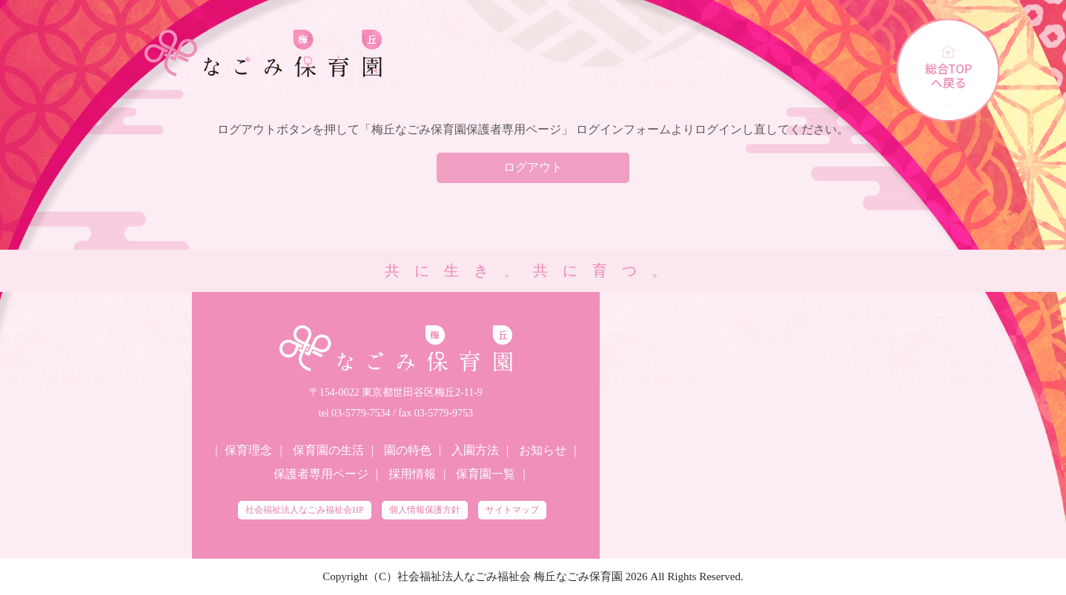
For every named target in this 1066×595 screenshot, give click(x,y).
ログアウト (533, 167)
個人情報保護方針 (424, 510)
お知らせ (542, 450)
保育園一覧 (485, 474)
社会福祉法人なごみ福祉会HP (304, 510)
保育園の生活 (328, 450)
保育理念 (248, 450)
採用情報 (412, 474)
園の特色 (407, 450)
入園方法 (475, 450)
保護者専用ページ (321, 474)
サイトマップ (512, 510)
